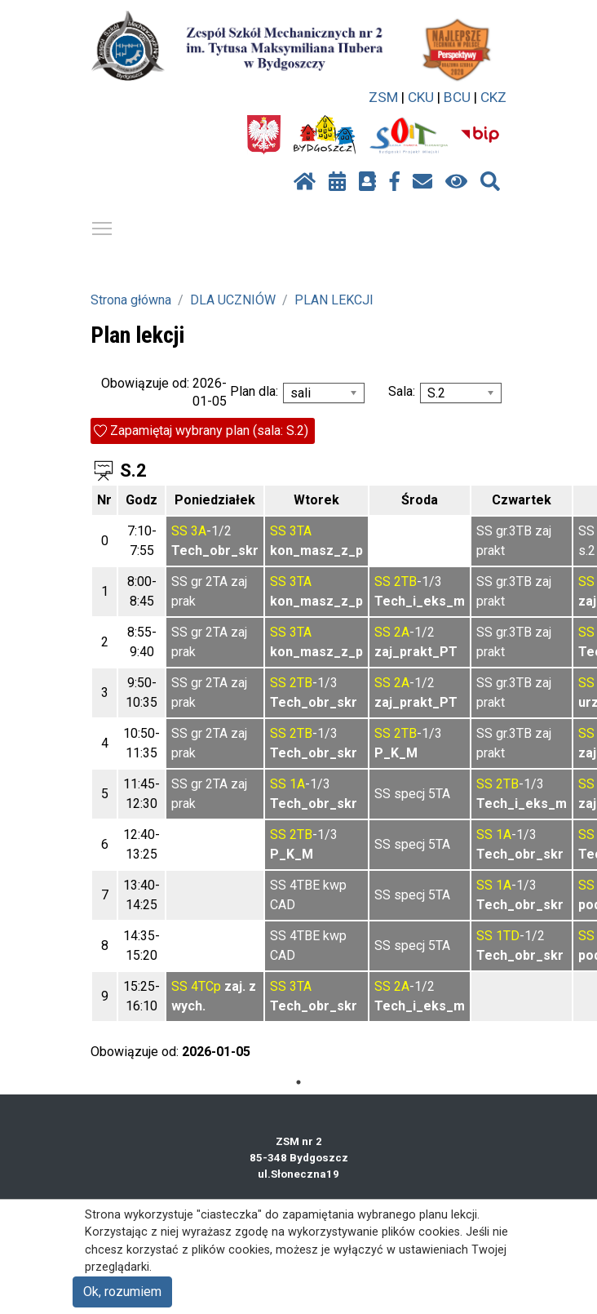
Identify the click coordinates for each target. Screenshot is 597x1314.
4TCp (206, 986)
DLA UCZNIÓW (233, 300)
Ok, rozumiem (122, 1291)
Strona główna (131, 300)
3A (198, 531)
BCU (457, 97)
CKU (421, 97)
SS (179, 531)
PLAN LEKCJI (334, 300)
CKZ (493, 97)
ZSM (383, 97)
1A (297, 784)
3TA (301, 531)
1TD (508, 935)
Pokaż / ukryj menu (102, 225)
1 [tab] (298, 1082)
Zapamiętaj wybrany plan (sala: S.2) (209, 430)
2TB (405, 581)
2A (401, 632)
